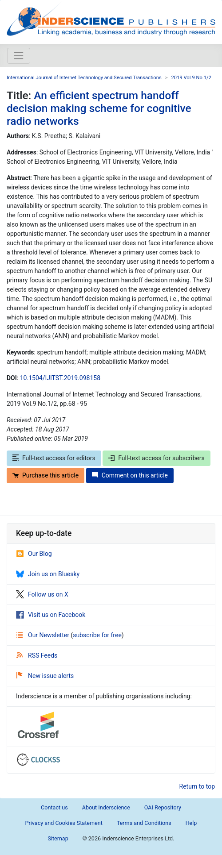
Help (191, 823)
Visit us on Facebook (50, 614)
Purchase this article (45, 475)
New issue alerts (45, 675)
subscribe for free (97, 635)
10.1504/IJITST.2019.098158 (60, 377)
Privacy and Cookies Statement (64, 823)
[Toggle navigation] (18, 56)
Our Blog (34, 553)
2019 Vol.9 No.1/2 (191, 78)
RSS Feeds (36, 655)
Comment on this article (130, 475)
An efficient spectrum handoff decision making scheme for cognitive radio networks (99, 108)
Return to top (197, 786)
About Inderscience (106, 807)
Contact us (54, 807)
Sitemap (58, 838)
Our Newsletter (43, 635)
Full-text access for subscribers (156, 458)
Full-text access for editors (53, 458)
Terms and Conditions (144, 823)
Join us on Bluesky (47, 574)
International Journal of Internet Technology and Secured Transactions (84, 78)
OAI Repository (162, 807)
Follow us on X (42, 594)
